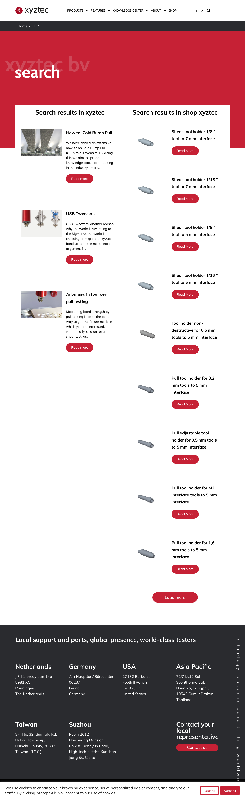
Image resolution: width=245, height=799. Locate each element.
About (157, 10)
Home (22, 26)
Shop (172, 10)
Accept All (230, 790)
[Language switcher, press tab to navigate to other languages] (199, 10)
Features (100, 10)
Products (77, 10)
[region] (122, 790)
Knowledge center (130, 10)
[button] (175, 597)
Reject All (209, 790)
